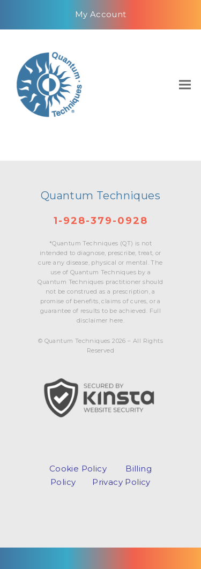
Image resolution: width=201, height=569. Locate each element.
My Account (100, 14)
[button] (185, 84)
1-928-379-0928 (101, 221)
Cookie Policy (78, 468)
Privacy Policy (121, 482)
